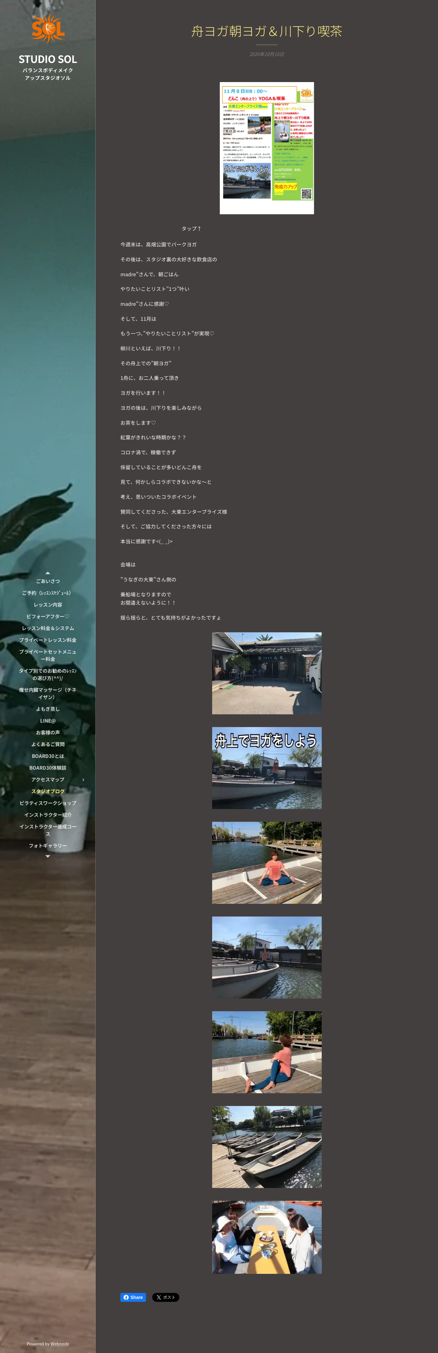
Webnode (60, 1344)
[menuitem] (48, 581)
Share (133, 1297)
